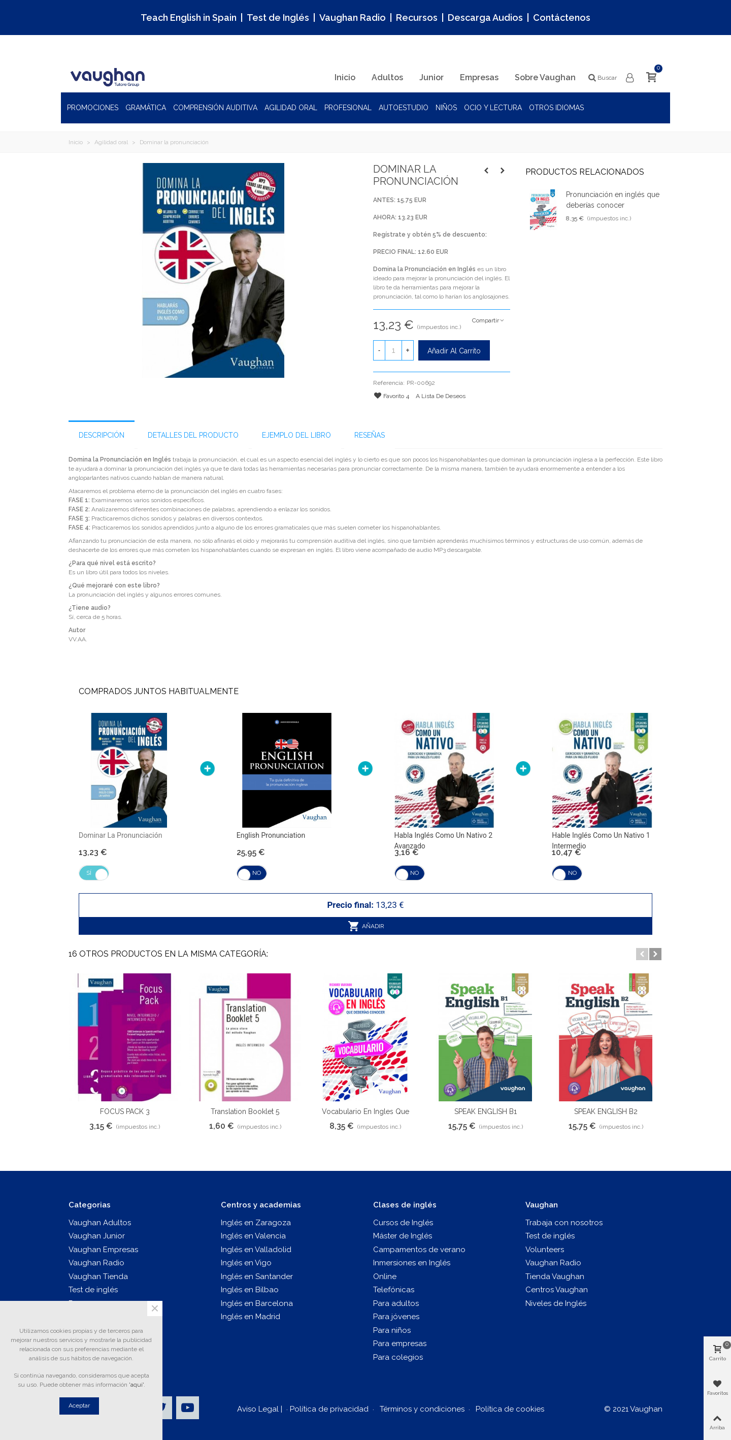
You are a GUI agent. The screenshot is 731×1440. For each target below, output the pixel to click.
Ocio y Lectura (493, 108)
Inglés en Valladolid (256, 1249)
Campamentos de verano (419, 1249)
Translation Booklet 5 (245, 1111)
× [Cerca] (155, 1308)
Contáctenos (561, 17)
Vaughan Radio (352, 17)
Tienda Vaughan (554, 1276)
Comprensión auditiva (215, 108)
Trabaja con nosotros (564, 1222)
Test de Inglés (278, 17)
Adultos (387, 77)
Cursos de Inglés (403, 1222)
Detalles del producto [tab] (193, 435)
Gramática (145, 108)
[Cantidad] (393, 350)
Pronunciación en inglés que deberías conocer (612, 199)
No (256, 872)
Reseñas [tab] (369, 435)
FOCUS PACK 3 (125, 1111)
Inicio (345, 77)
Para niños (392, 1330)
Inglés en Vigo (246, 1262)
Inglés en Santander (257, 1276)
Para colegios (398, 1357)
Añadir (366, 926)
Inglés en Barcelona (257, 1303)
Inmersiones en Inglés (411, 1262)
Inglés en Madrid (250, 1316)
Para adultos (396, 1303)
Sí (88, 872)
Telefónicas (393, 1289)
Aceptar (79, 1405)
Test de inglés (93, 1289)
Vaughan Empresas (103, 1249)
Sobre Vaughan (545, 77)
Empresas (479, 77)
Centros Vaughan (556, 1289)
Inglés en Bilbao (250, 1289)
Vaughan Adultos (100, 1222)
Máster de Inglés (402, 1235)
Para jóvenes (396, 1316)
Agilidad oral (290, 108)
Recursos (417, 17)
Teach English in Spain (189, 17)
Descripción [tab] (101, 435)
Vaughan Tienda (98, 1276)
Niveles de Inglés (555, 1303)
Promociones (92, 108)
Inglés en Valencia (253, 1235)
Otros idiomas (556, 108)
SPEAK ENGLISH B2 (606, 1111)
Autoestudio (403, 108)
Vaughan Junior (97, 1235)
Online (384, 1276)
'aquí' (136, 1384)
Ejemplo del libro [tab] (296, 435)
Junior (431, 77)
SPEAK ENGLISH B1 (485, 1111)
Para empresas (399, 1343)
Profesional (348, 108)
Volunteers (544, 1249)
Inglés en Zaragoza (256, 1222)
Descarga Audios (485, 17)
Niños (446, 108)
